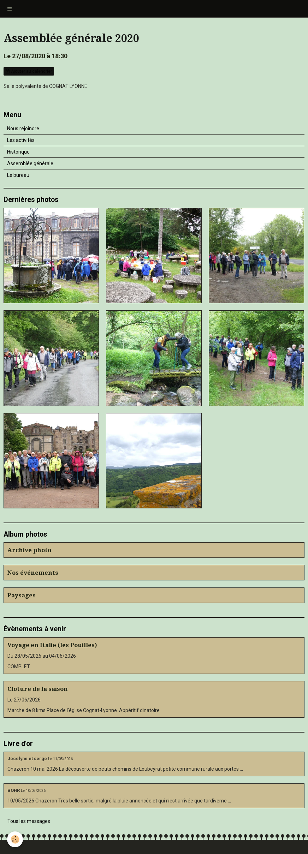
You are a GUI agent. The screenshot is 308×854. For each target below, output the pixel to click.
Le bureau (18, 175)
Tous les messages (28, 821)
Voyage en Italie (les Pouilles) (52, 645)
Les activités (21, 140)
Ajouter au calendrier (29, 71)
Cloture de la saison (37, 688)
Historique (18, 152)
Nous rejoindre (23, 128)
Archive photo (29, 550)
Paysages (21, 595)
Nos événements (32, 572)
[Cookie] (15, 839)
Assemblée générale (30, 163)
